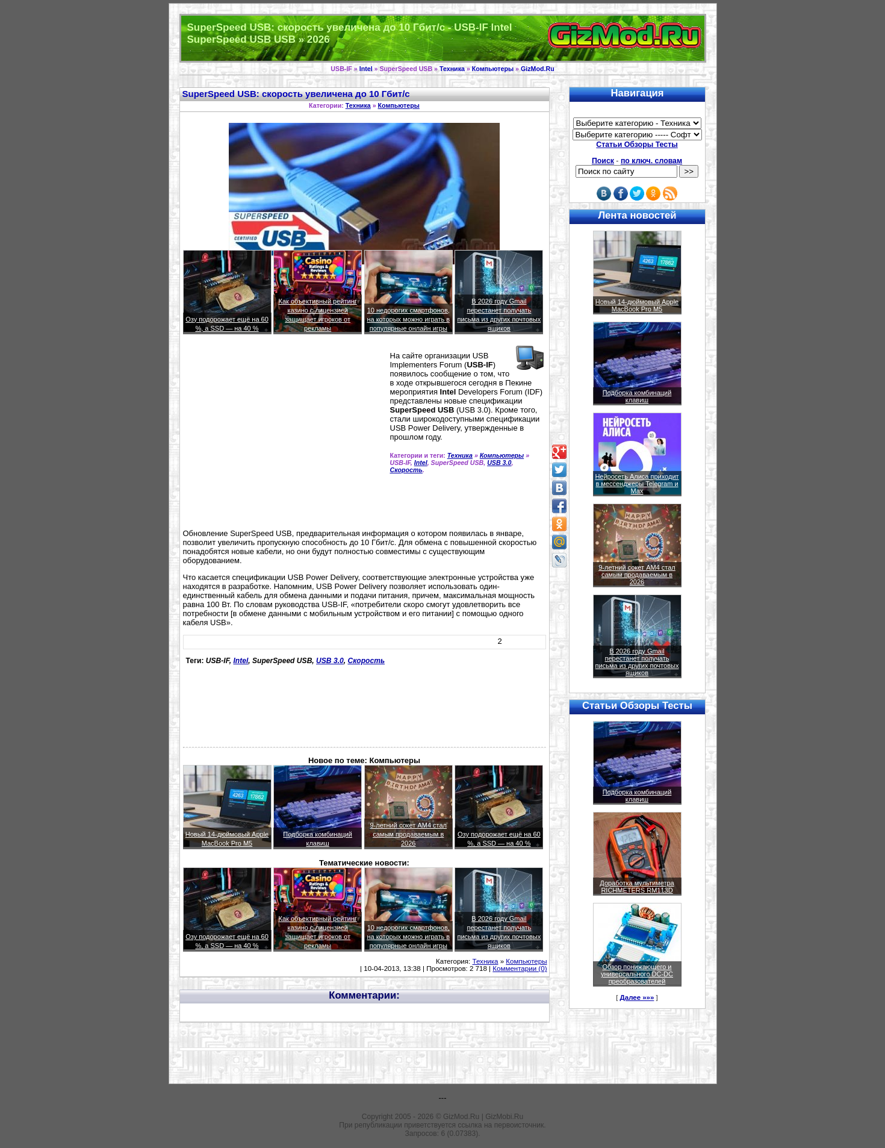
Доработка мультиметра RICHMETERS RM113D (637, 886)
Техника (452, 68)
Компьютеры (493, 68)
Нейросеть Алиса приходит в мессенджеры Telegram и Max (636, 483)
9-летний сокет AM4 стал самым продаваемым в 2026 (408, 834)
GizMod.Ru (537, 68)
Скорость (406, 469)
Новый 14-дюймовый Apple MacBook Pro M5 (637, 305)
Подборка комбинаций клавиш (637, 396)
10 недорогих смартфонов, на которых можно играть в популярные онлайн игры (408, 319)
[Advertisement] (284, 436)
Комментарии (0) (519, 968)
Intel (366, 68)
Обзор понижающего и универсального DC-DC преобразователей (637, 974)
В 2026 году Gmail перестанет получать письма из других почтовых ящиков (637, 661)
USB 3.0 (499, 462)
